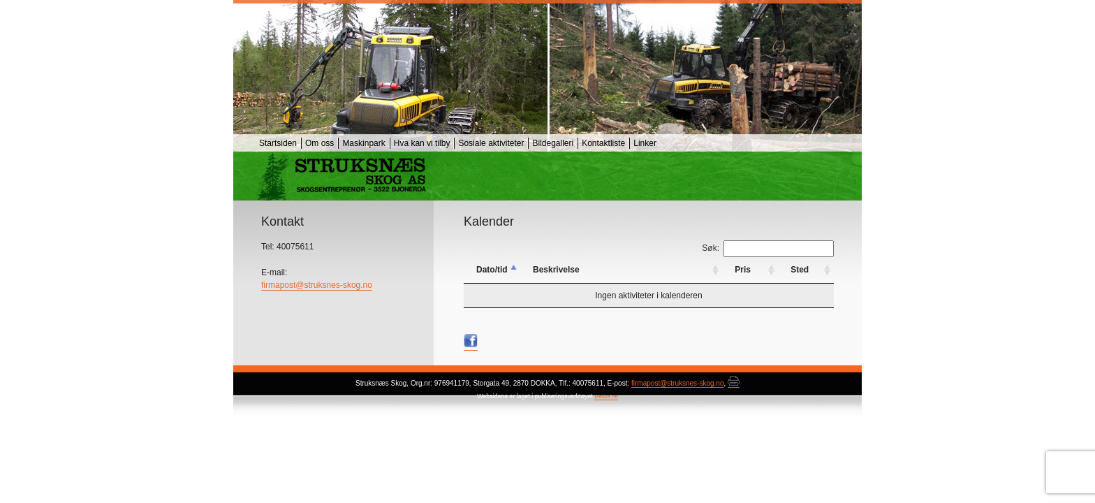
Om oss (319, 143)
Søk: (768, 248)
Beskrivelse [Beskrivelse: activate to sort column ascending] (556, 270)
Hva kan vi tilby (422, 143)
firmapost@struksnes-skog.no (316, 285)
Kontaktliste (603, 143)
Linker (644, 143)
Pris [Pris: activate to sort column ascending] (743, 270)
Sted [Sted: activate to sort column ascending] (800, 270)
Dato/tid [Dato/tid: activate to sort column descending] (492, 270)
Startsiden (278, 143)
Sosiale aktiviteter (491, 143)
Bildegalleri (552, 143)
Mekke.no (606, 396)
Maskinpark (363, 143)
